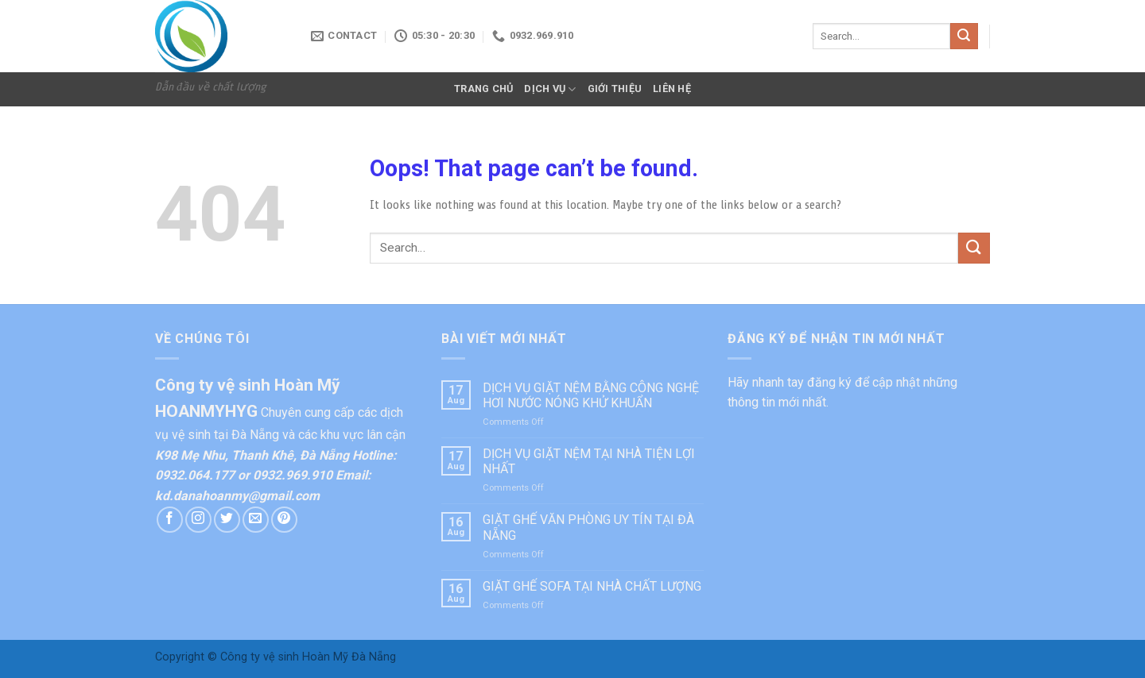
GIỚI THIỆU (615, 88)
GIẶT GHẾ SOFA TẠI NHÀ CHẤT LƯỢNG (592, 586)
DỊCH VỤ (550, 89)
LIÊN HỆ (672, 88)
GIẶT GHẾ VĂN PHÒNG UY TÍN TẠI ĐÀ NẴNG (588, 527)
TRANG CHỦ (483, 88)
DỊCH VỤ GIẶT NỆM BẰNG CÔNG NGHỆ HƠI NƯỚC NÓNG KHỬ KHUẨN (591, 395)
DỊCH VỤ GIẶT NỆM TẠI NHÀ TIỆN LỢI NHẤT (589, 461)
